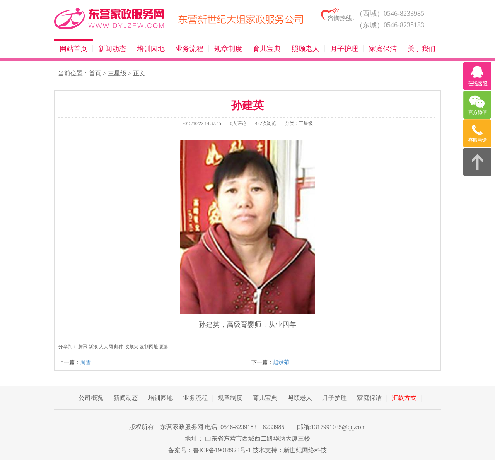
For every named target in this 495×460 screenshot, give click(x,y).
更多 (164, 346)
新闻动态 (112, 49)
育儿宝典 (267, 49)
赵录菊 (281, 362)
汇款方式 (404, 398)
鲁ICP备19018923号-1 (222, 450)
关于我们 (421, 49)
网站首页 (73, 49)
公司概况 (91, 398)
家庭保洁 (383, 49)
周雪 (85, 362)
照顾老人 (305, 49)
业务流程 (189, 49)
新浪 (93, 346)
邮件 (118, 346)
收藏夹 (131, 346)
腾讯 (82, 346)
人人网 (106, 346)
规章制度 (228, 49)
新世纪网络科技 (305, 450)
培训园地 (151, 49)
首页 (95, 73)
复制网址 (149, 346)
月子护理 (344, 49)
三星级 (117, 73)
